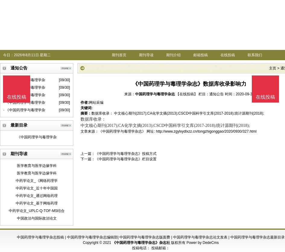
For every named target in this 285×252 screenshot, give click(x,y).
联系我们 (255, 55)
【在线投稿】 (187, 94)
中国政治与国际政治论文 (37, 218)
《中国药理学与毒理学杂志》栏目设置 (126, 159)
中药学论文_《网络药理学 (37, 181)
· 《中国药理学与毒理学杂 (24, 110)
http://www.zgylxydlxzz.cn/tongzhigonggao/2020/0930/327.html (206, 131)
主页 (272, 68)
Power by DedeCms (202, 243)
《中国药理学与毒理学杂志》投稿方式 (126, 154)
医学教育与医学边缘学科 (37, 166)
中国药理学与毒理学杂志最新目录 (257, 237)
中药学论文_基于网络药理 (37, 203)
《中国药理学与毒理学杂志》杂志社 (141, 243)
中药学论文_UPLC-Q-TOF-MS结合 (37, 211)
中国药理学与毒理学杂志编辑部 (92, 237)
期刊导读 (146, 55)
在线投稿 (227, 55)
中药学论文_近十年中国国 (37, 188)
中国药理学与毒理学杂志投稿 (40, 237)
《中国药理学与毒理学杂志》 (122, 131)
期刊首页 (119, 55)
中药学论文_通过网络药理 (37, 196)
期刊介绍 (173, 55)
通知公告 (216, 94)
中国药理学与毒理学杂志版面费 (144, 237)
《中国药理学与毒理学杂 (37, 137)
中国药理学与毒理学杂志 (155, 94)
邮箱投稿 (200, 55)
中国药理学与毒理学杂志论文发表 (200, 237)
